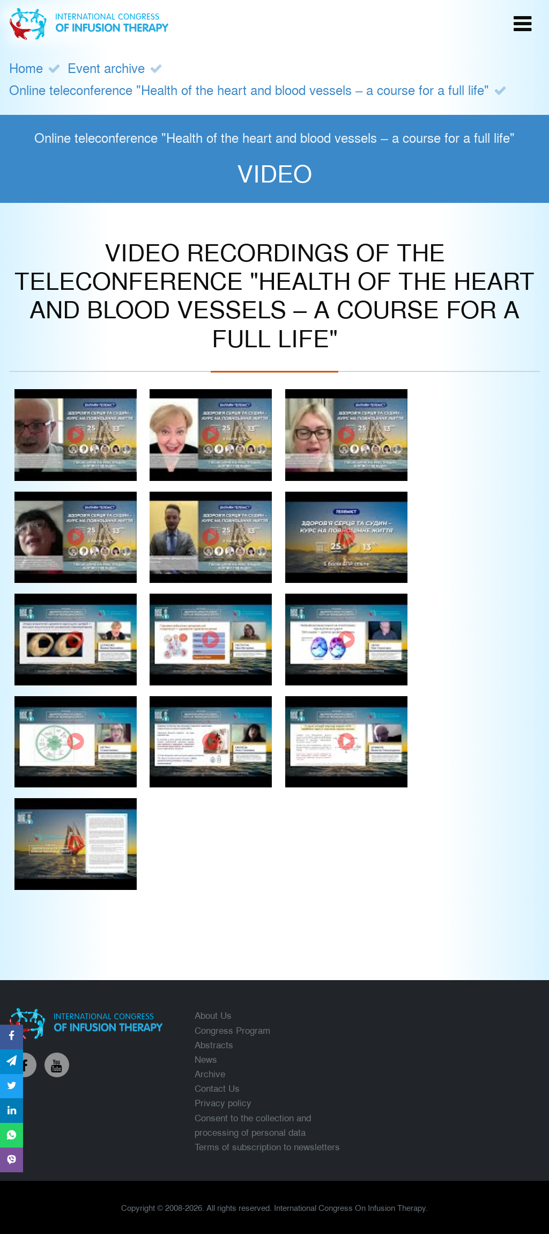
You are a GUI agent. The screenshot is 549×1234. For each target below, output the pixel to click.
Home (26, 67)
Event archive (106, 67)
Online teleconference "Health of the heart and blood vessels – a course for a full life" (249, 89)
